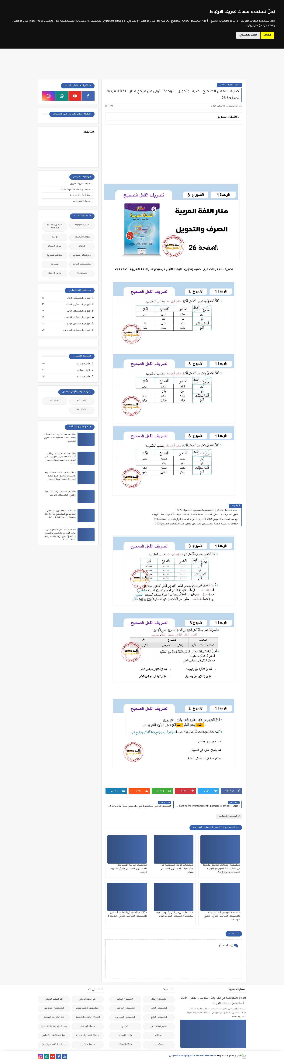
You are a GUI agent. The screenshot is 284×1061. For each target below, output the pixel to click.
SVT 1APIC (82, 401)
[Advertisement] (173, 154)
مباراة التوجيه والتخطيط (54, 1026)
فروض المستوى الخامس (76, 317)
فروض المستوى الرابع (78, 324)
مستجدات (82, 273)
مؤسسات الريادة (82, 264)
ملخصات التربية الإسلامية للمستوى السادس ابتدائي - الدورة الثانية (128, 869)
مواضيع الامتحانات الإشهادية (75, 190)
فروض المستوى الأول (78, 298)
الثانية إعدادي (83, 376)
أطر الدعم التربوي (54, 999)
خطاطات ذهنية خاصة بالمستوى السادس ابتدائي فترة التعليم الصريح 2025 (196, 524)
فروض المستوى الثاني (78, 311)
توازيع (55, 237)
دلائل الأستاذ (54, 246)
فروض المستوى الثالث (78, 304)
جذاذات (81, 246)
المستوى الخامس (125, 1008)
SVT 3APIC (82, 410)
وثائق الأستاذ (54, 273)
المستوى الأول (159, 999)
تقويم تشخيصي (82, 237)
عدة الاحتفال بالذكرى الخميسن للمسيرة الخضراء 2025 (207, 510)
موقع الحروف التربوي (79, 184)
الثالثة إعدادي (83, 364)
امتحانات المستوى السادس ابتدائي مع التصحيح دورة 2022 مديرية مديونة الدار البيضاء (60, 514)
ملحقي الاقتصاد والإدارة (54, 1044)
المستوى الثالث (125, 999)
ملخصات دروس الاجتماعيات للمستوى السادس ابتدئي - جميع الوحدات (222, 916)
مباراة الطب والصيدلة (87, 1035)
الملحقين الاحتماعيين (87, 1008)
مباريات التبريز (88, 1044)
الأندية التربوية (81, 225)
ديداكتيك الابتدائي (82, 255)
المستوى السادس (229, 85)
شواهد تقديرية (54, 255)
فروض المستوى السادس (76, 330)
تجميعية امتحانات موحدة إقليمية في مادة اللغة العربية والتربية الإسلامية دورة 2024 (221, 869)
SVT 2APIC (55, 401)
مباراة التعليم (88, 1026)
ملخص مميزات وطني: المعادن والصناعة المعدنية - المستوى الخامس (59, 438)
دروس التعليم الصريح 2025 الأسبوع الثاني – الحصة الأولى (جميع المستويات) (196, 519)
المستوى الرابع (159, 1017)
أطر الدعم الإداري (87, 999)
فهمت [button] (267, 35)
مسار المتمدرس (81, 201)
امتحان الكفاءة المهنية (54, 226)
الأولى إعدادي (83, 370)
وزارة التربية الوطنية (80, 195)
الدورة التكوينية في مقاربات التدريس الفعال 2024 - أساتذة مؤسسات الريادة (213, 1001)
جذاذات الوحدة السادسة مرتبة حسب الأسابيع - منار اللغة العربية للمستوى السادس (60, 476)
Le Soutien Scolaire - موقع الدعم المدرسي (191, 1056)
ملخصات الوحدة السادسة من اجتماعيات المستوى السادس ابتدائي (177, 869)
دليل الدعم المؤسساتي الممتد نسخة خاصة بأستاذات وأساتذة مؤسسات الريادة (195, 515)
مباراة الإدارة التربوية (53, 1017)
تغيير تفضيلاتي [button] (248, 35)
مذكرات (55, 264)
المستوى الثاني (159, 1008)
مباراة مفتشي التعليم (53, 1035)
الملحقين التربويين (54, 1008)
